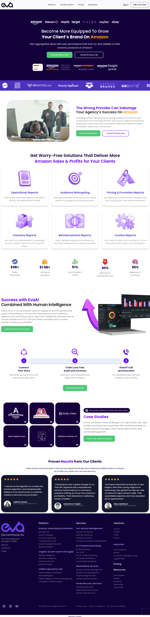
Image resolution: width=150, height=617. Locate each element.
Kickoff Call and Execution (126, 369)
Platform (52, 4)
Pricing (81, 4)
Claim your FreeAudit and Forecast (75, 369)
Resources (92, 4)
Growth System (67, 4)
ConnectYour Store (24, 369)
